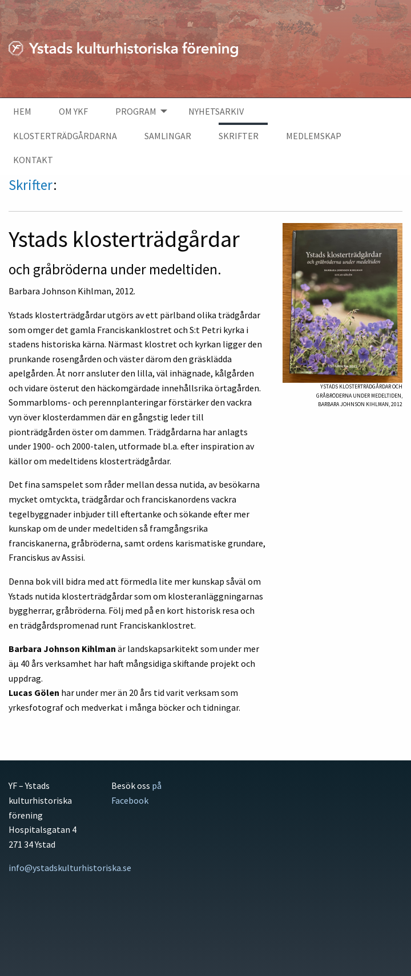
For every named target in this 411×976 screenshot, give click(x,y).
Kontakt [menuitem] (33, 159)
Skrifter (31, 185)
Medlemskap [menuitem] (313, 135)
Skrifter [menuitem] (239, 135)
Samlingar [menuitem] (167, 135)
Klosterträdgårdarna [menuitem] (65, 135)
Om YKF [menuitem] (73, 111)
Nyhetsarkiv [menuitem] (216, 111)
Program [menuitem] (135, 111)
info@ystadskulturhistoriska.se (70, 867)
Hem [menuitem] (22, 111)
